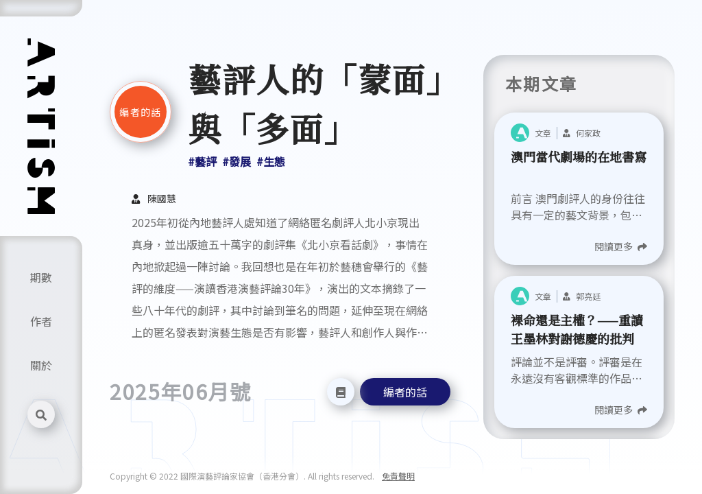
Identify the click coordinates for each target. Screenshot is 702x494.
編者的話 (405, 392)
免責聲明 (398, 476)
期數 (41, 277)
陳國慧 (161, 198)
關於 (41, 365)
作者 (41, 321)
